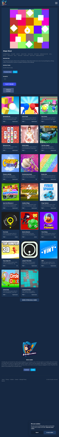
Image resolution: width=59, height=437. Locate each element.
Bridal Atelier (25, 197)
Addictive (30, 54)
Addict (18, 54)
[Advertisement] (29, 81)
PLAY (4, 173)
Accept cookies (49, 432)
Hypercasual (6, 54)
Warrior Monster (26, 284)
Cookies (12, 431)
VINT (42, 313)
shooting (26, 55)
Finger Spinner (45, 255)
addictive (10, 55)
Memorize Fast (6, 197)
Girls (36, 202)
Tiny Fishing (44, 284)
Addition (36, 54)
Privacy (7, 431)
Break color (44, 226)
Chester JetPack (7, 226)
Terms (3, 431)
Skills (4, 55)
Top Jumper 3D (6, 313)
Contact (17, 431)
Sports (54, 173)
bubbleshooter (40, 55)
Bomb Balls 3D (6, 168)
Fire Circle (5, 284)
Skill (50, 54)
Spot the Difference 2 (8, 255)
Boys (55, 289)
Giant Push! (25, 168)
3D (36, 231)
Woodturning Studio (27, 226)
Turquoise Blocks (26, 341)
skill (15, 55)
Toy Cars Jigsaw (45, 197)
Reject (37, 432)
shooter (20, 55)
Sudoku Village (26, 255)
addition (32, 55)
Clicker (16, 289)
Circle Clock (6, 341)
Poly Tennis (44, 168)
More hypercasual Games (29, 352)
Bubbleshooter (44, 54)
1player (13, 54)
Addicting (23, 54)
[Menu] (56, 3)
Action (35, 289)
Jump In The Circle (26, 313)
